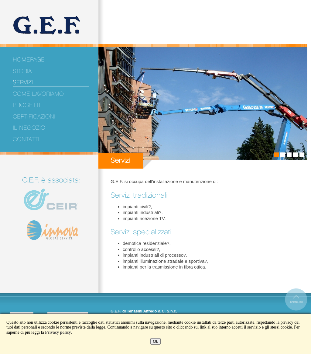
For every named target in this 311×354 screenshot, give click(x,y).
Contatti (26, 139)
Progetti (26, 105)
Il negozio (29, 128)
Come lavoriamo (38, 94)
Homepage (29, 59)
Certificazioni (34, 116)
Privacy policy (58, 332)
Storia (22, 71)
